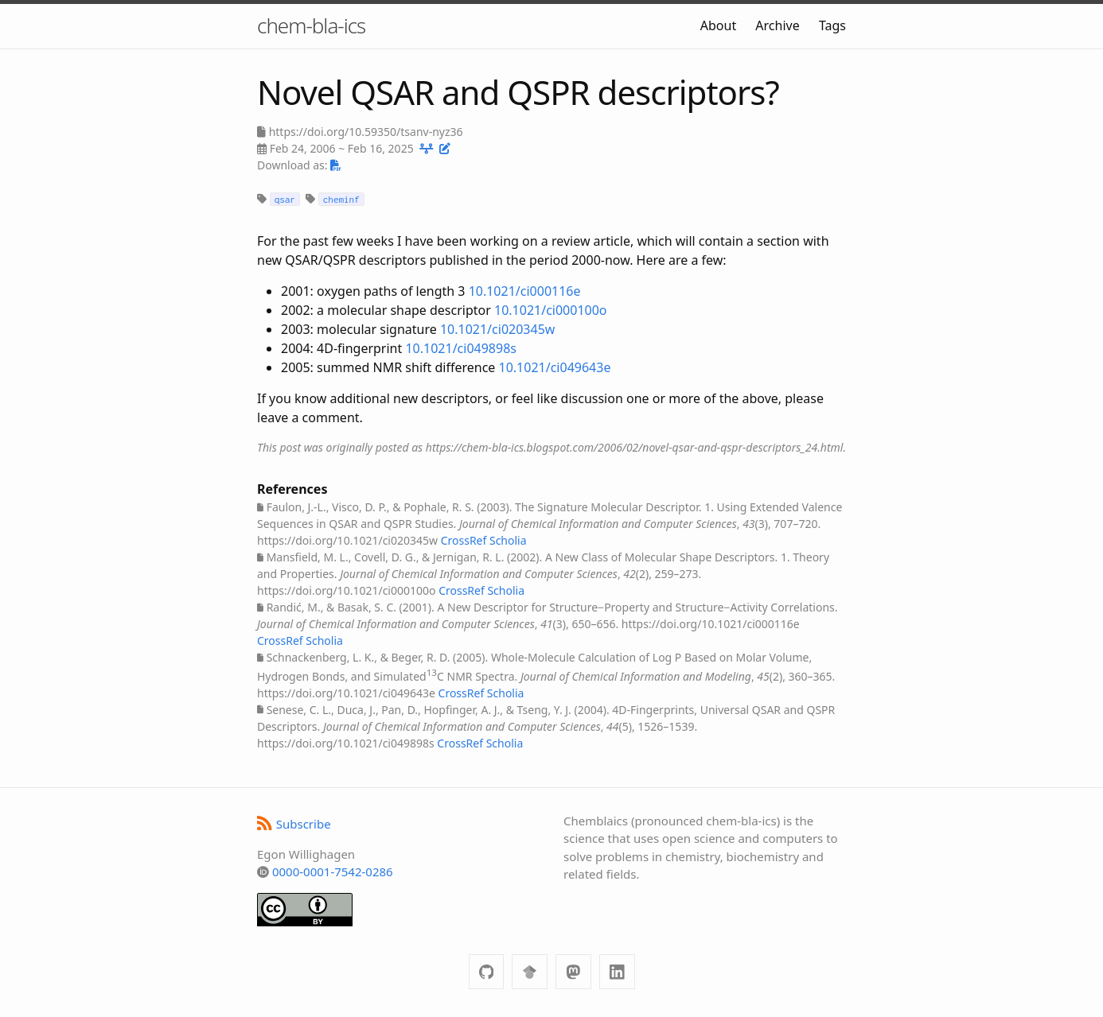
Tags (832, 25)
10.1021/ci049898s (460, 348)
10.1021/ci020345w (497, 329)
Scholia (508, 540)
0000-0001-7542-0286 (332, 871)
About (718, 25)
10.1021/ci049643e (555, 367)
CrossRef (464, 540)
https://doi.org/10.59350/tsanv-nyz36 (366, 131)
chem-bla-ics (311, 25)
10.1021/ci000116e (525, 291)
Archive (777, 25)
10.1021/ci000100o (550, 310)
